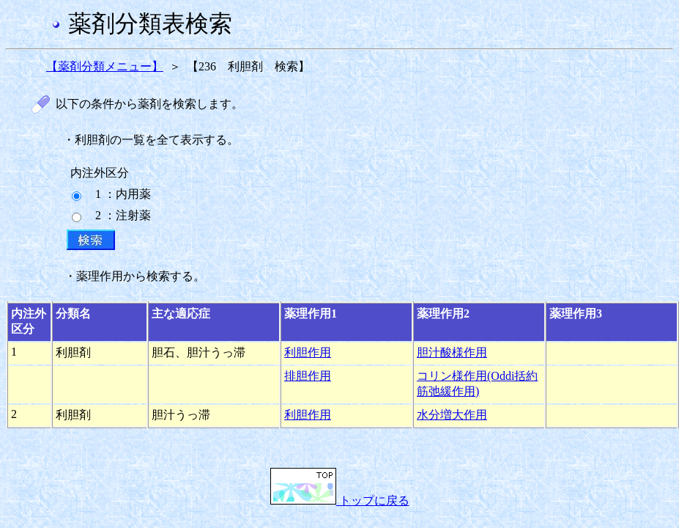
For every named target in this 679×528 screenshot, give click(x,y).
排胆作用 (307, 376)
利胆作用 (307, 352)
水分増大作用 (452, 414)
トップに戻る (339, 500)
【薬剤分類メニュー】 (104, 66)
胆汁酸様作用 (452, 352)
